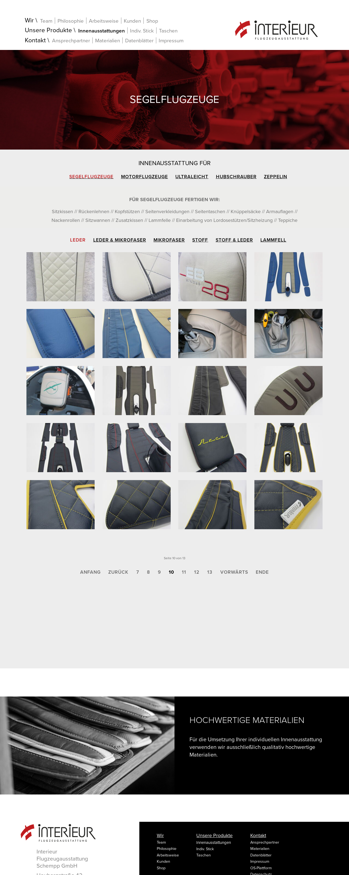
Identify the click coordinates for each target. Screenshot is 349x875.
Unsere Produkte (48, 30)
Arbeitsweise (104, 21)
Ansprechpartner (71, 40)
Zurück (118, 572)
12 (196, 572)
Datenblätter (139, 40)
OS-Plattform (261, 868)
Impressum (171, 41)
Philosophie (71, 21)
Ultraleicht (191, 177)
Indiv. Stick (142, 31)
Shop (152, 21)
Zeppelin (275, 177)
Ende (262, 572)
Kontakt (35, 40)
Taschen (168, 31)
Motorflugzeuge (144, 177)
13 (209, 572)
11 (184, 572)
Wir (29, 20)
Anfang (90, 572)
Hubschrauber (236, 177)
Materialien (107, 40)
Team (46, 21)
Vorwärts (234, 572)
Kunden (132, 21)
